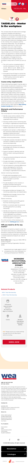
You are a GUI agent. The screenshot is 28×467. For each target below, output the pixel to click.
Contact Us (4, 403)
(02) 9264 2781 (4, 406)
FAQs (2, 428)
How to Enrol (4, 427)
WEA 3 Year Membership (10, 295)
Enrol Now (14, 342)
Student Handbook (6, 432)
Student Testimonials (6, 416)
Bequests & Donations (6, 418)
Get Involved (4, 431)
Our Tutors (3, 420)
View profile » (19, 283)
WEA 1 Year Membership (9, 292)
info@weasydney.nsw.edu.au (8, 409)
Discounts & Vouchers (6, 429)
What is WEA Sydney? (6, 415)
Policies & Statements (6, 419)
